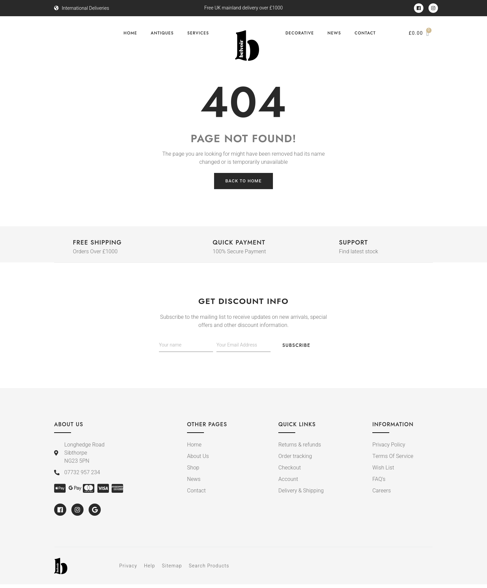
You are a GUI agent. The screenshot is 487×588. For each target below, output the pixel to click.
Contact (364, 33)
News (334, 33)
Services (198, 33)
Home (130, 33)
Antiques (162, 33)
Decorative (299, 33)
